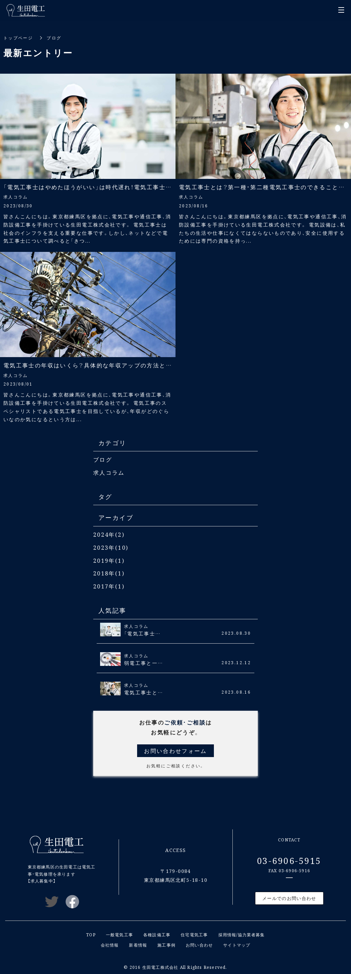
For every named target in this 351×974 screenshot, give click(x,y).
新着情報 (138, 943)
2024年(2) (108, 534)
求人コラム (109, 472)
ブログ (102, 459)
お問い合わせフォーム (175, 749)
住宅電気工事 (194, 933)
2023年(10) (111, 547)
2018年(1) (108, 572)
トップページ (18, 37)
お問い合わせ (199, 943)
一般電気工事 (119, 933)
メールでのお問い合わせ (289, 896)
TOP (91, 933)
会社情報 (110, 943)
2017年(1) (108, 585)
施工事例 (166, 943)
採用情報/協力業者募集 (241, 933)
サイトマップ (236, 943)
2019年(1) (108, 559)
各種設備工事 (156, 933)
